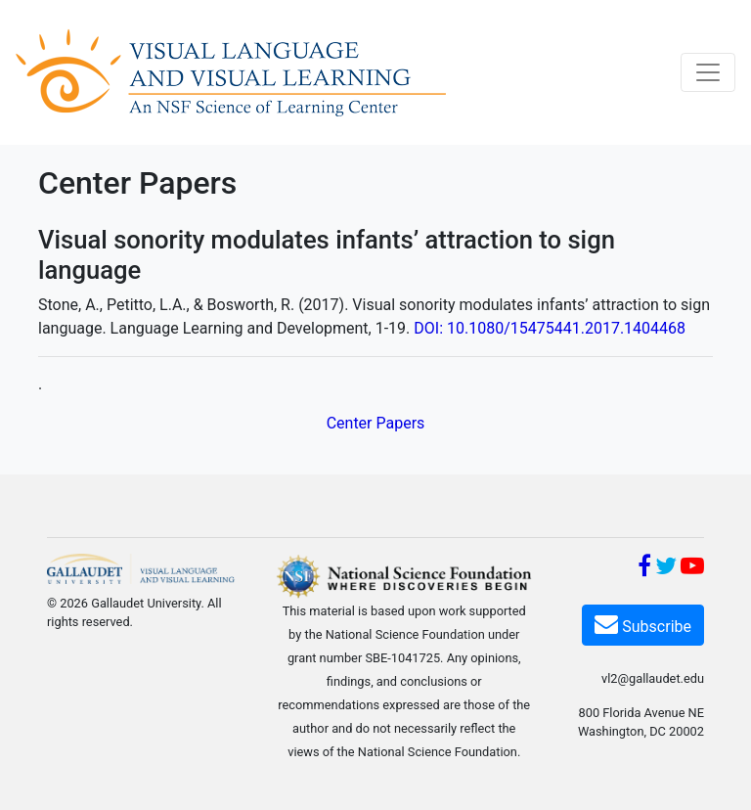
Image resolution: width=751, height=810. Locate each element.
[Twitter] (666, 569)
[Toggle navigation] (708, 72)
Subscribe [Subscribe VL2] (643, 623)
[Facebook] (644, 569)
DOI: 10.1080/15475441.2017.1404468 (549, 328)
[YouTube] (692, 569)
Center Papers (376, 423)
